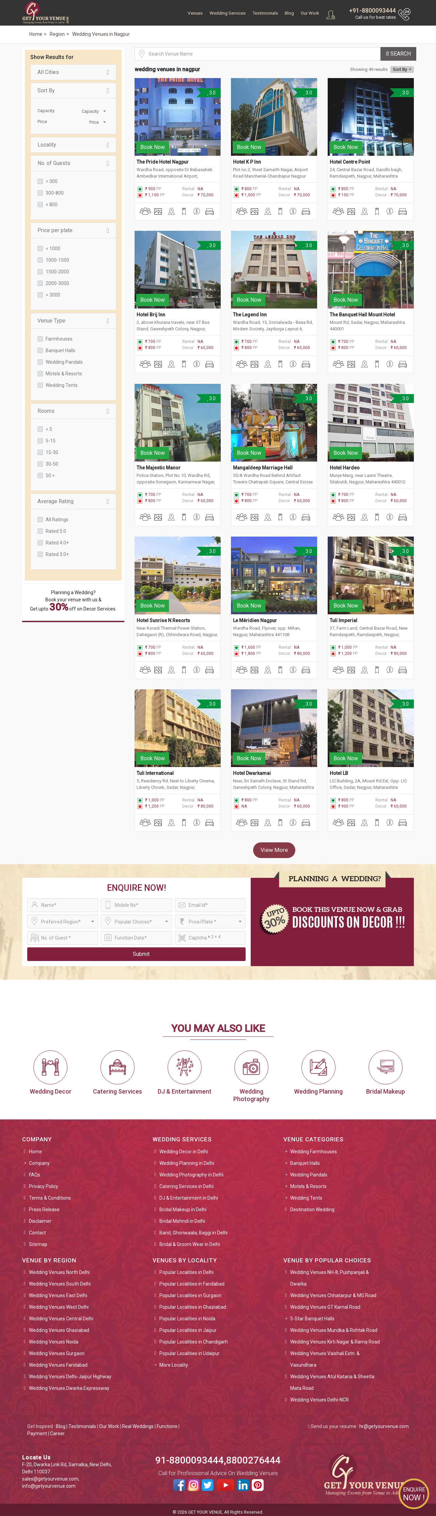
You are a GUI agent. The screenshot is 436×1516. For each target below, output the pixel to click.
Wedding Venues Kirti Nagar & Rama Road (335, 1337)
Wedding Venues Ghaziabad (59, 1325)
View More (274, 845)
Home (35, 1147)
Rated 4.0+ (57, 542)
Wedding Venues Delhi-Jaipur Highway (70, 1372)
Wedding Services (227, 13)
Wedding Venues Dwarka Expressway (69, 1383)
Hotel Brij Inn (151, 313)
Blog (289, 13)
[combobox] (90, 110)
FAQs (34, 1170)
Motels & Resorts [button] (308, 1181)
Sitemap (38, 1239)
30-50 (52, 464)
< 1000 (53, 248)
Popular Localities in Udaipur (189, 1348)
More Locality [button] (173, 1360)
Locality (73, 144)
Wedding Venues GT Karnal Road (325, 1302)
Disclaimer (40, 1216)
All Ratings (57, 519)
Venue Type (73, 320)
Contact (37, 1228)
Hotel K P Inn (247, 161)
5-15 (51, 441)
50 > (50, 475)
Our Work (310, 13)
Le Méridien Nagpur (255, 616)
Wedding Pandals (64, 362)
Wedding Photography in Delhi (191, 1170)
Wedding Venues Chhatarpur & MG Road (333, 1290)
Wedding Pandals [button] (308, 1170)
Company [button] (39, 1158)
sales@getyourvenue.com (50, 1474)
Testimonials (265, 13)
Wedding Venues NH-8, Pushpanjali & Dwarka (329, 1273)
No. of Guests (73, 163)
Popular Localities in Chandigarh (193, 1337)
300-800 (55, 193)
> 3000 (53, 295)
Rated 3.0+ (57, 554)
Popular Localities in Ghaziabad (192, 1302)
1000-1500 (57, 260)
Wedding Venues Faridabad (58, 1360)
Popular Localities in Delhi (186, 1267)
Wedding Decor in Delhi (183, 1147)
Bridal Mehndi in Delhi (182, 1216)
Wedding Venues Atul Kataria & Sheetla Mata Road (332, 1377)
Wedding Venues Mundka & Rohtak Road (333, 1325)
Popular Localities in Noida (187, 1314)
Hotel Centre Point (350, 161)
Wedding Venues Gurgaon (56, 1348)
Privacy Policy (43, 1181)
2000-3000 (57, 283)
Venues (195, 13)
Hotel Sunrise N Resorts (163, 616)
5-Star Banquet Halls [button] (312, 1314)
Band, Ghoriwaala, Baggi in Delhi (193, 1228)
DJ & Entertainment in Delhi (188, 1193)
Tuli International (155, 768)
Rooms (73, 411)
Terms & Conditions (50, 1193)
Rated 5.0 (56, 531)
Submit (141, 949)
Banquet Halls (60, 350)
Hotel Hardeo (345, 464)
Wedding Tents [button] (306, 1193)
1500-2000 (57, 271)
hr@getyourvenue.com (384, 1421)
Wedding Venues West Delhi (59, 1302)
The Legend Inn (250, 313)
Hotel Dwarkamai (252, 768)
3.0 (211, 92)
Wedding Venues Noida (53, 1337)
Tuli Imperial (343, 616)
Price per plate (73, 230)
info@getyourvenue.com (49, 1481)
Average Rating (73, 501)
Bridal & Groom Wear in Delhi (189, 1239)
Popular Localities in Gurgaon (190, 1290)
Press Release (44, 1204)
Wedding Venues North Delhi (59, 1267)
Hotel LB (339, 768)
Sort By (73, 90)
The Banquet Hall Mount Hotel (362, 313)
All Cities (73, 72)
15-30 (52, 452)
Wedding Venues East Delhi (58, 1290)
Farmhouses (59, 339)
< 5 (49, 429)
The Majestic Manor (159, 464)
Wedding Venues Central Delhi (61, 1314)
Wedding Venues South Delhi (60, 1279)
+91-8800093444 (372, 10)
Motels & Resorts (64, 373)
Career (57, 1428)
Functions (167, 1421)
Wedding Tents (62, 385)
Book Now (152, 146)
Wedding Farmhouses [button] (313, 1147)
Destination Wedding (312, 1204)
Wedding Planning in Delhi (186, 1158)
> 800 (52, 204)
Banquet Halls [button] (305, 1158)
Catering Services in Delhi (186, 1181)
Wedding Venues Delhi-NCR (319, 1395)
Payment (37, 1428)
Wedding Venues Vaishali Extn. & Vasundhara (325, 1354)
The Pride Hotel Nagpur (163, 161)
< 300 (52, 181)
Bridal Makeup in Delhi (182, 1204)
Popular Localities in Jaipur (188, 1325)
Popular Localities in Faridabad (191, 1279)
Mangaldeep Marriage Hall (263, 464)
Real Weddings (138, 1421)
